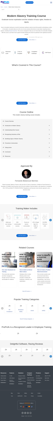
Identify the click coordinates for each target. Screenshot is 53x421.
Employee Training (21, 375)
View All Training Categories (26, 318)
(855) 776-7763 (47, 375)
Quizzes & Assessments (11, 381)
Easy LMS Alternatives (29, 383)
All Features (11, 383)
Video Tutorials (3, 378)
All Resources (3, 382)
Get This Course (23, 39)
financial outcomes (13, 30)
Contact (39, 393)
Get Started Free (29, 2)
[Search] (11, 9)
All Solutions (20, 383)
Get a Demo (32, 39)
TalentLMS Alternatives (29, 386)
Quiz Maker (38, 375)
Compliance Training (22, 381)
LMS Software (12, 378)
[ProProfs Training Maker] (5, 2)
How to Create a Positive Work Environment (43, 270)
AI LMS (10, 375)
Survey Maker (38, 380)
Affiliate (25, 393)
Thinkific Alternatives (31, 380)
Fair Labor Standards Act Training (8, 270)
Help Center (47, 378)
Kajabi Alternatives (30, 377)
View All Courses (26, 291)
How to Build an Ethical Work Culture (26, 270)
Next (50, 220)
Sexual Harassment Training (21, 379)
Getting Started (3, 375)
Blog (12, 393)
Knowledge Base (39, 378)
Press (19, 393)
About (32, 393)
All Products (38, 382)
